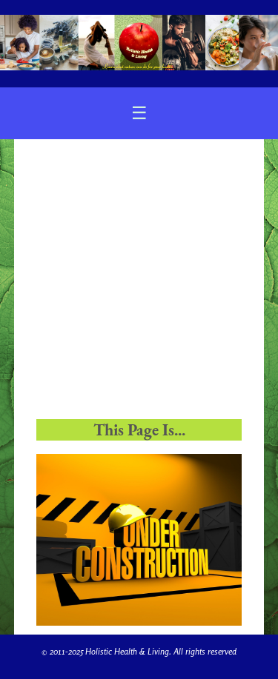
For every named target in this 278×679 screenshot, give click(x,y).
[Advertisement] (139, 284)
